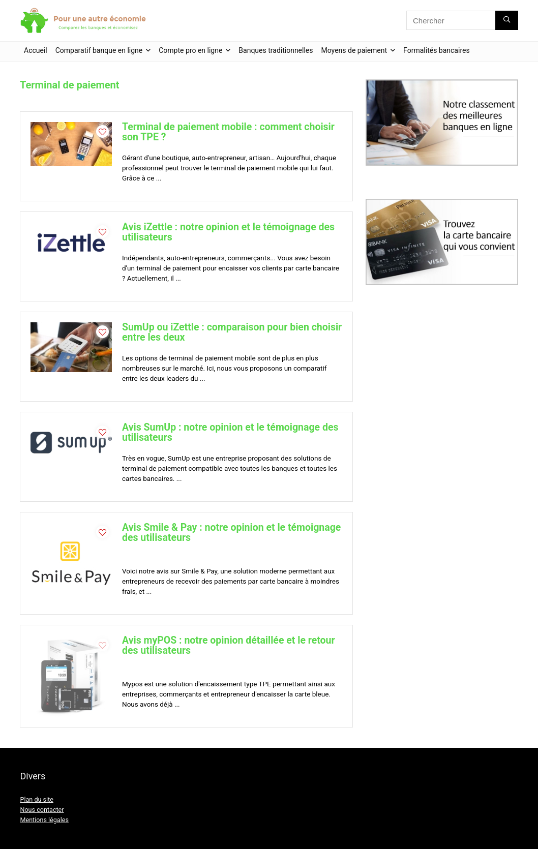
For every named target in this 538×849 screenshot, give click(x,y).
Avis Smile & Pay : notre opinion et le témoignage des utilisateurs (231, 532)
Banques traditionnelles (275, 50)
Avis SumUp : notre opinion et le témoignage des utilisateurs (230, 432)
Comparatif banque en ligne (99, 50)
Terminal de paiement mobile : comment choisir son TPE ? (228, 132)
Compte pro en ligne (190, 50)
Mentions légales (44, 820)
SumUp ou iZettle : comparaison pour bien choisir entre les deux (232, 332)
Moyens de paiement (354, 50)
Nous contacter (42, 809)
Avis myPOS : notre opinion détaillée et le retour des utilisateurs (228, 645)
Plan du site (36, 799)
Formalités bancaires (436, 50)
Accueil (35, 50)
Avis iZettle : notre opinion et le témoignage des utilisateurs (228, 232)
